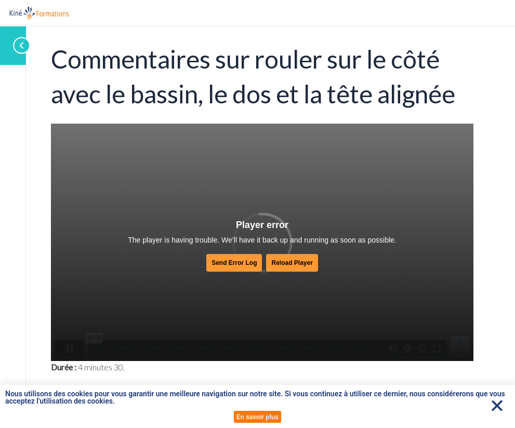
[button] (497, 405)
